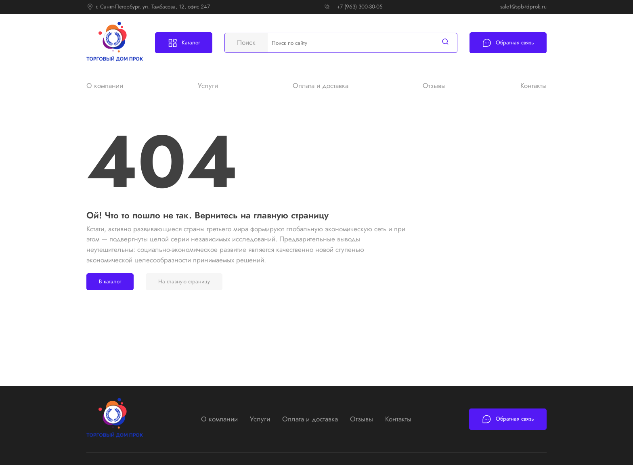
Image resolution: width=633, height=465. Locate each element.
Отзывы (434, 85)
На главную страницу (184, 281)
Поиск (246, 42)
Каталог (184, 43)
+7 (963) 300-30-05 (360, 7)
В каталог (110, 281)
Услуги (208, 85)
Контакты (533, 85)
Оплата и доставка (320, 85)
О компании (104, 85)
